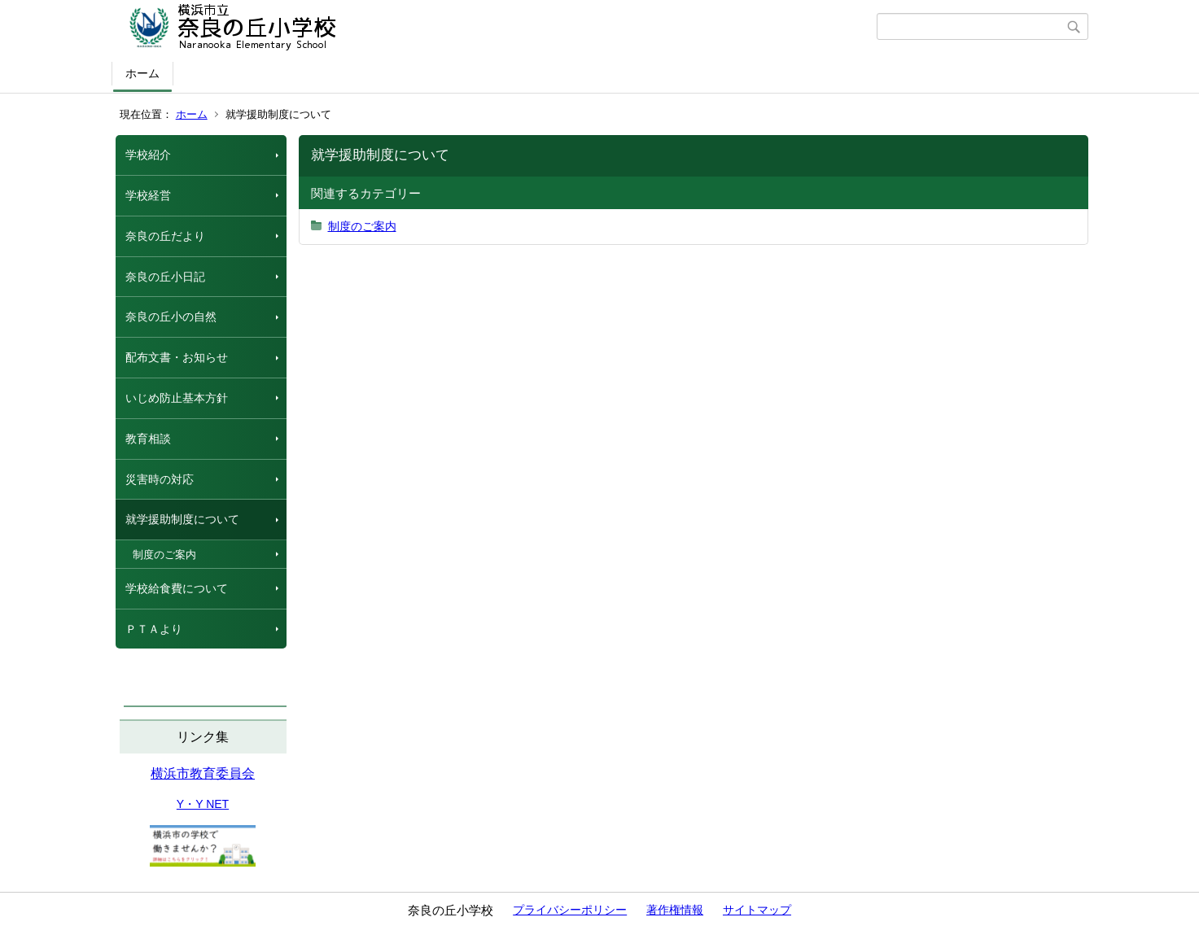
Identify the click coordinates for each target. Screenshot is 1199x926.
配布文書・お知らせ (176, 357)
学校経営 (148, 195)
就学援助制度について (182, 519)
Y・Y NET (203, 803)
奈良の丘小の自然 (171, 316)
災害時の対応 (159, 479)
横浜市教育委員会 (203, 773)
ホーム (142, 73)
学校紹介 (148, 154)
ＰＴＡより (153, 629)
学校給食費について (176, 588)
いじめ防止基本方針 (176, 397)
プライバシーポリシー (570, 909)
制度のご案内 (164, 554)
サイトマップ (757, 909)
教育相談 (148, 438)
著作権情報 (674, 909)
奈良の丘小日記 (165, 276)
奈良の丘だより (165, 235)
